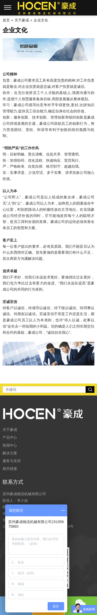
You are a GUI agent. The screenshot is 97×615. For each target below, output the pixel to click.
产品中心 (10, 437)
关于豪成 (10, 429)
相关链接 (10, 468)
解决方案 (10, 453)
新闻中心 (10, 445)
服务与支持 (12, 461)
